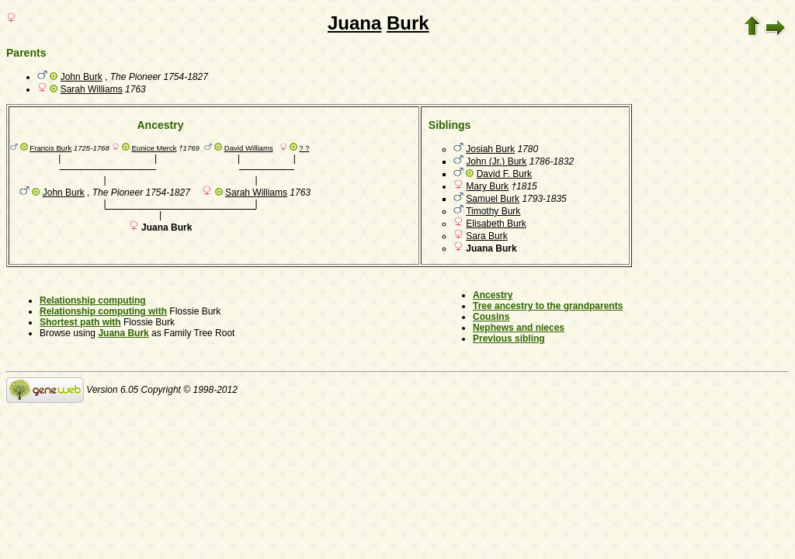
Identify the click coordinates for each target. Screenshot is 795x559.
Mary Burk (487, 186)
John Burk (81, 76)
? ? (304, 148)
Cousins (491, 316)
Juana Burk (123, 333)
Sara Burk (486, 236)
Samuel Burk (492, 198)
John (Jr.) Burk (496, 161)
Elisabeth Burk (496, 223)
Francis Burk (50, 148)
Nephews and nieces (518, 327)
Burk (408, 22)
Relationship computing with (103, 311)
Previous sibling (509, 338)
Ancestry (492, 295)
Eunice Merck (153, 148)
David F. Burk (504, 173)
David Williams (248, 148)
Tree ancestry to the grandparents (548, 305)
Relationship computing (93, 300)
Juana (354, 22)
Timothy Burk (493, 211)
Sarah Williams (92, 89)
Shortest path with (80, 322)
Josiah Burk (490, 149)
